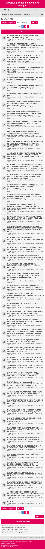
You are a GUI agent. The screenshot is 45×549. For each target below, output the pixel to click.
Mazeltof (13, 545)
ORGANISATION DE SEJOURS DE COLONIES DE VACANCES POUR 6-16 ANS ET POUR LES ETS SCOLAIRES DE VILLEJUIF (24, 218)
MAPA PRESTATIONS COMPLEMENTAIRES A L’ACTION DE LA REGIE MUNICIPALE (24, 447)
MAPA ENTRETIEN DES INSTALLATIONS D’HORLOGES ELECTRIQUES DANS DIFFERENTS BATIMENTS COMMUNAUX (22, 464)
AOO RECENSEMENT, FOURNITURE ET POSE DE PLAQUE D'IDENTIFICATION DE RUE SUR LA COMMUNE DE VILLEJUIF (25, 349)
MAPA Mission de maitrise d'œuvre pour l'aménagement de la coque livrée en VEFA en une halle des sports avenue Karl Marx (24, 374)
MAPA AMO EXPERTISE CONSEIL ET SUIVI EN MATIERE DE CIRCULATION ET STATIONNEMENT (24, 420)
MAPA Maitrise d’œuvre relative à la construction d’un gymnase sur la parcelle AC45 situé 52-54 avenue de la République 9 (25, 384)
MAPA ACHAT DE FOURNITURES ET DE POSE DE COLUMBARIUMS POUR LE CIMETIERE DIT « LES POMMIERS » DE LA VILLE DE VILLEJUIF (25, 166)
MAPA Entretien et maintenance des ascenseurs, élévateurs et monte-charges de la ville (25, 78)
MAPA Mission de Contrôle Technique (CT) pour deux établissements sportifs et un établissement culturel (25, 186)
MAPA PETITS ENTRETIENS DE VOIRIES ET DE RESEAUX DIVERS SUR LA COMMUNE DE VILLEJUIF (25, 402)
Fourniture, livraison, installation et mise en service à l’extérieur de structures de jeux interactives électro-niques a (23, 103)
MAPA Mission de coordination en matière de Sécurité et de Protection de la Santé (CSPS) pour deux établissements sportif (24, 176)
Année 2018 (7, 19)
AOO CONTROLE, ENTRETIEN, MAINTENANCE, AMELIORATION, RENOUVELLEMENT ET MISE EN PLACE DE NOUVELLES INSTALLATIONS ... (25, 331)
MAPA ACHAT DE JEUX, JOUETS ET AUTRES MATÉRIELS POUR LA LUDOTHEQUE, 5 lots (24, 411)
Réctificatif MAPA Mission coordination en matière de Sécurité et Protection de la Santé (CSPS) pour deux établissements (24, 113)
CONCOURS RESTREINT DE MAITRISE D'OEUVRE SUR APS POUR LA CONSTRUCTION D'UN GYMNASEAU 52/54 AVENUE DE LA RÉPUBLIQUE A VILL (25, 46)
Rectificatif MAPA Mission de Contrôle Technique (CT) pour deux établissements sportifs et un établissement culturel (23, 133)
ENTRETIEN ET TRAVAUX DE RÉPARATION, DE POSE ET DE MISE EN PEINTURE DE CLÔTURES (25, 69)
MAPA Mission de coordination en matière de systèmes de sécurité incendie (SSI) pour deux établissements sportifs (24, 196)
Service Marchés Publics (27, 39)
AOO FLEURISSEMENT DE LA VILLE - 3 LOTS (24, 366)
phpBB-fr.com (11, 543)
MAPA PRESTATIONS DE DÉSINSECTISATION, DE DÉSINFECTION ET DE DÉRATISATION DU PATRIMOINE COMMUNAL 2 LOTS (24, 484)
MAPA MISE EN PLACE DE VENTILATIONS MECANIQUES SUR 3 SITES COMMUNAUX (23, 439)
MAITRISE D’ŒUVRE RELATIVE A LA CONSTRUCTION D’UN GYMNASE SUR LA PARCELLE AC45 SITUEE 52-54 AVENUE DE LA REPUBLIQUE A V (25, 207)
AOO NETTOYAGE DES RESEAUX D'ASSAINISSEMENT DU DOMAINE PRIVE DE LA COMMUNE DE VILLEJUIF (25, 295)
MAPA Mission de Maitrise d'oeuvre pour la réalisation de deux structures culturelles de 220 (25, 286)
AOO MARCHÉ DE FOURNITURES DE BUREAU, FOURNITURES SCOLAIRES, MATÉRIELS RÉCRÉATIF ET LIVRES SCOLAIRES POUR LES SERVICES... (25, 155)
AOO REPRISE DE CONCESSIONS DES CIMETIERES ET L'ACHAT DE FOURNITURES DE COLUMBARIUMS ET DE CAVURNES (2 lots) (25, 494)
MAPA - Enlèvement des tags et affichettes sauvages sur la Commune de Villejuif (23, 340)
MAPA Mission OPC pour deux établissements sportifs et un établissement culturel (24, 86)
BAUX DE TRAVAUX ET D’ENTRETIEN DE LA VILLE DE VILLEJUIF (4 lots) (24, 37)
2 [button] (25, 27)
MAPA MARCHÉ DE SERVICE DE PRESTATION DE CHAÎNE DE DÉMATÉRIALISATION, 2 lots (24, 248)
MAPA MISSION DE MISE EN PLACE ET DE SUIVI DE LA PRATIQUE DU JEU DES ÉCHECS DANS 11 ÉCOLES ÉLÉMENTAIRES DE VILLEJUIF (24, 276)
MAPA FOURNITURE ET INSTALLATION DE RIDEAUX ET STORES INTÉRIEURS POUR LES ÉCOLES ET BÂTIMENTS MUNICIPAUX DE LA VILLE (24, 228)
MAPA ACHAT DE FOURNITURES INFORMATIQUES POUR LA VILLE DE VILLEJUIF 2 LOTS (25, 239)
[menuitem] (6, 9)
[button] (28, 26)
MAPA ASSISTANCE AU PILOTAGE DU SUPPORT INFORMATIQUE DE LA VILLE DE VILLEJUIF (23, 266)
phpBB (11, 541)
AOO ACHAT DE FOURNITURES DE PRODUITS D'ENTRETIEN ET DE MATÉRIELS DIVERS (24, 393)
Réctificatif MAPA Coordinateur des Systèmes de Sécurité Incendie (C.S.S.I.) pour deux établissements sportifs (24, 123)
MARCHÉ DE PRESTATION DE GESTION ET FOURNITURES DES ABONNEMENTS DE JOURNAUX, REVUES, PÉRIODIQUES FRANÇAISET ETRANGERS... (23, 58)
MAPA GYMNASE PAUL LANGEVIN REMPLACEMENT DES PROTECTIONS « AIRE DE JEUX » (24, 474)
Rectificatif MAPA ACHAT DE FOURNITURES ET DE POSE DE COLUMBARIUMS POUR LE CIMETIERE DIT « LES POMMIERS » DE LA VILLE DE (25, 144)
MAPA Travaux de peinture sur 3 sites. (21, 502)
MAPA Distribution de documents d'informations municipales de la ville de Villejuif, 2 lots (25, 312)
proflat (6, 545)
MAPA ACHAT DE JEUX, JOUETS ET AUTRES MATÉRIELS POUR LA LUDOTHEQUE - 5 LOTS (24, 358)
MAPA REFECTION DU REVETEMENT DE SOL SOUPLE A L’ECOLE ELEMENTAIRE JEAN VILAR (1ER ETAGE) (24, 430)
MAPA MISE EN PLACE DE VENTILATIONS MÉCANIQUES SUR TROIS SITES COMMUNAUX (25, 257)
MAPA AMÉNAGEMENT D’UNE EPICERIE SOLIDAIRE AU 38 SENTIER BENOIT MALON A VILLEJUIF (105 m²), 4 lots (24, 321)
